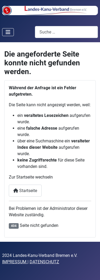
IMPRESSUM (14, 261)
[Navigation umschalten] (8, 32)
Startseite (25, 190)
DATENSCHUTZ (44, 261)
